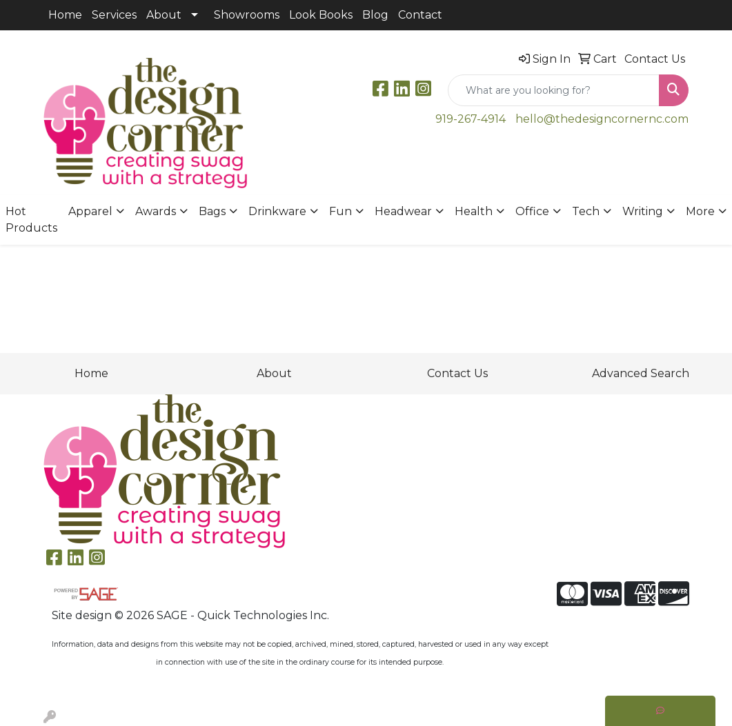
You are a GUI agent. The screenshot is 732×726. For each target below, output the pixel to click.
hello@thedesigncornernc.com (602, 118)
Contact (420, 14)
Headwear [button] (403, 211)
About (163, 14)
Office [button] (532, 211)
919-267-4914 (470, 118)
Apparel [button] (90, 211)
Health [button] (474, 211)
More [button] (700, 211)
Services (114, 14)
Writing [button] (642, 211)
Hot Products (31, 219)
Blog (375, 14)
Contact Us (457, 373)
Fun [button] (340, 211)
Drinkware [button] (277, 211)
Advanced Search (640, 373)
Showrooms (246, 14)
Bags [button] (212, 211)
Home (65, 14)
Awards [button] (155, 211)
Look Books (321, 14)
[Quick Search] (554, 90)
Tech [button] (586, 211)
